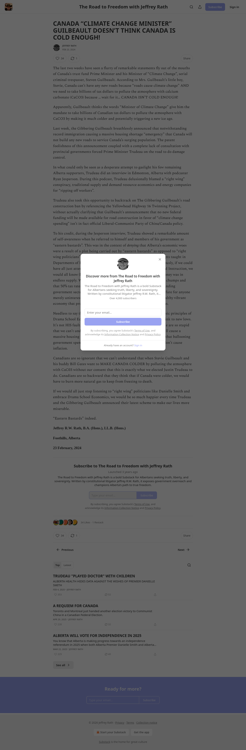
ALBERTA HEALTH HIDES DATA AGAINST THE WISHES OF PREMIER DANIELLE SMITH (104, 583)
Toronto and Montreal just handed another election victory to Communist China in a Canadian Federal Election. (102, 613)
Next (184, 550)
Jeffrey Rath (69, 45)
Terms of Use (142, 330)
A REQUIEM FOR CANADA (75, 605)
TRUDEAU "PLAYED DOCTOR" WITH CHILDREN (94, 576)
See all (63, 665)
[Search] (191, 7)
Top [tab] (57, 565)
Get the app (141, 732)
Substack (104, 742)
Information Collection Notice (121, 334)
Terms (130, 722)
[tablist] (63, 565)
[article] (123, 585)
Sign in (234, 7)
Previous (65, 550)
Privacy (119, 722)
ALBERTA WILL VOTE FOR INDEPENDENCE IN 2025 (97, 635)
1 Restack (98, 522)
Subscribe (215, 7)
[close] (160, 259)
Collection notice (146, 722)
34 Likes (85, 522)
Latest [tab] (67, 565)
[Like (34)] (59, 58)
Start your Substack (111, 732)
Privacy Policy (152, 334)
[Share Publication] (200, 7)
